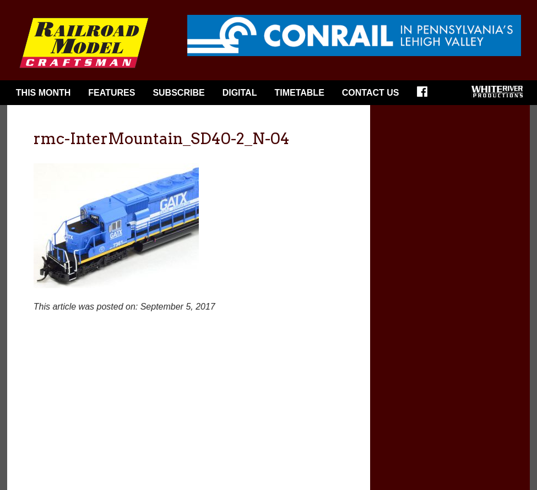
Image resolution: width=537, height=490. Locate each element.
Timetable (299, 92)
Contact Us (370, 92)
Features (111, 92)
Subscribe (178, 92)
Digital (240, 92)
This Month (43, 92)
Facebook (426, 95)
